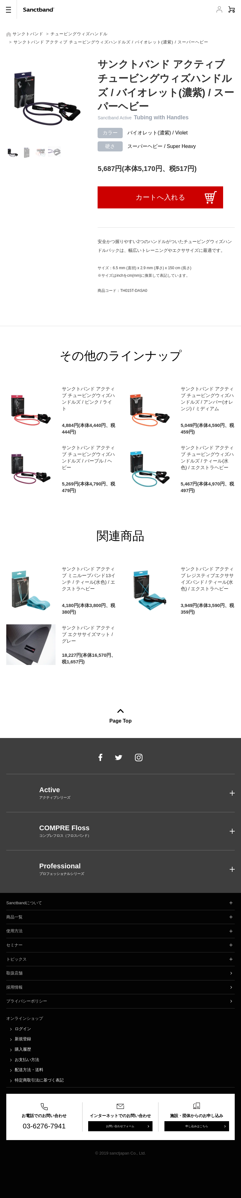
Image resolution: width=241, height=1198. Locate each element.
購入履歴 (23, 1049)
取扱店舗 (14, 973)
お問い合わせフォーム (120, 1126)
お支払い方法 (27, 1059)
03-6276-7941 (44, 1126)
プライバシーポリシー (26, 1001)
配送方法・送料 (29, 1069)
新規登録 (23, 1038)
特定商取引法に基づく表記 (39, 1080)
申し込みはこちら (196, 1126)
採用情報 (14, 987)
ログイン (23, 1028)
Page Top (121, 721)
